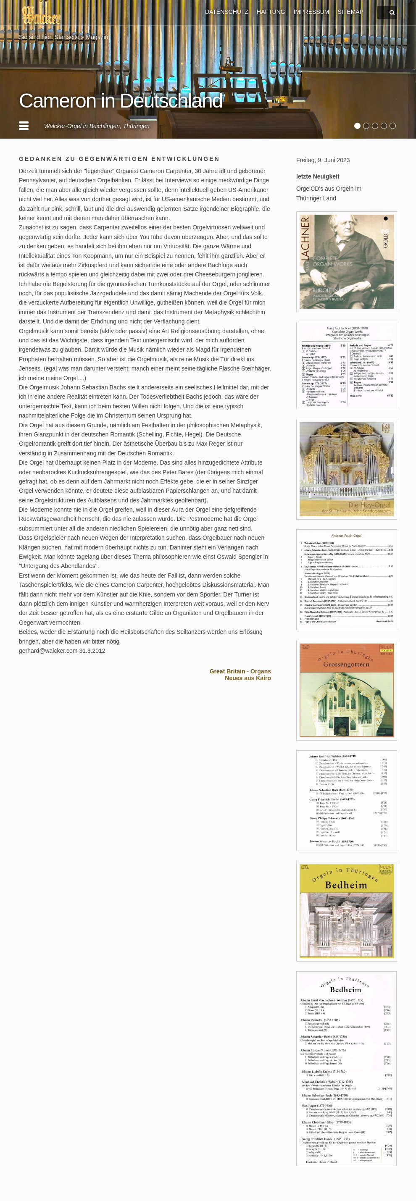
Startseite (67, 37)
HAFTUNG (271, 11)
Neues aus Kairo (248, 678)
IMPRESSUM (311, 11)
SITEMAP (350, 11)
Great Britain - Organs (240, 671)
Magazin (97, 37)
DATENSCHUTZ (226, 11)
